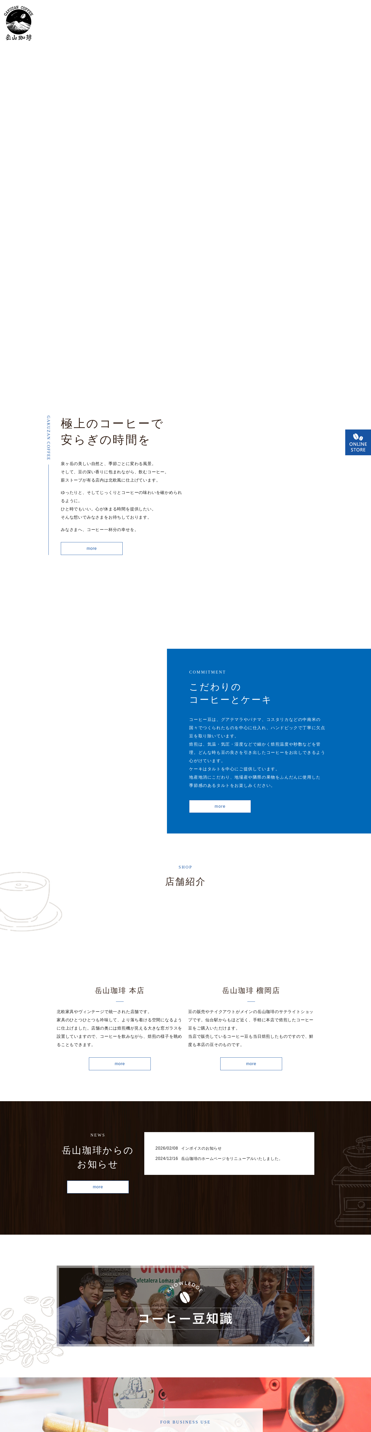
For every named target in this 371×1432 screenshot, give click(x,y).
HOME (72, 23)
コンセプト (135, 23)
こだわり (165, 23)
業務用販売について (206, 23)
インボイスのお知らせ (202, 1010)
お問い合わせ (348, 23)
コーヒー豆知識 (307, 23)
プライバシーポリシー (194, 1412)
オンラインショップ (259, 23)
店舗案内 (98, 23)
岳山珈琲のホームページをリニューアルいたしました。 (235, 1020)
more (92, 406)
